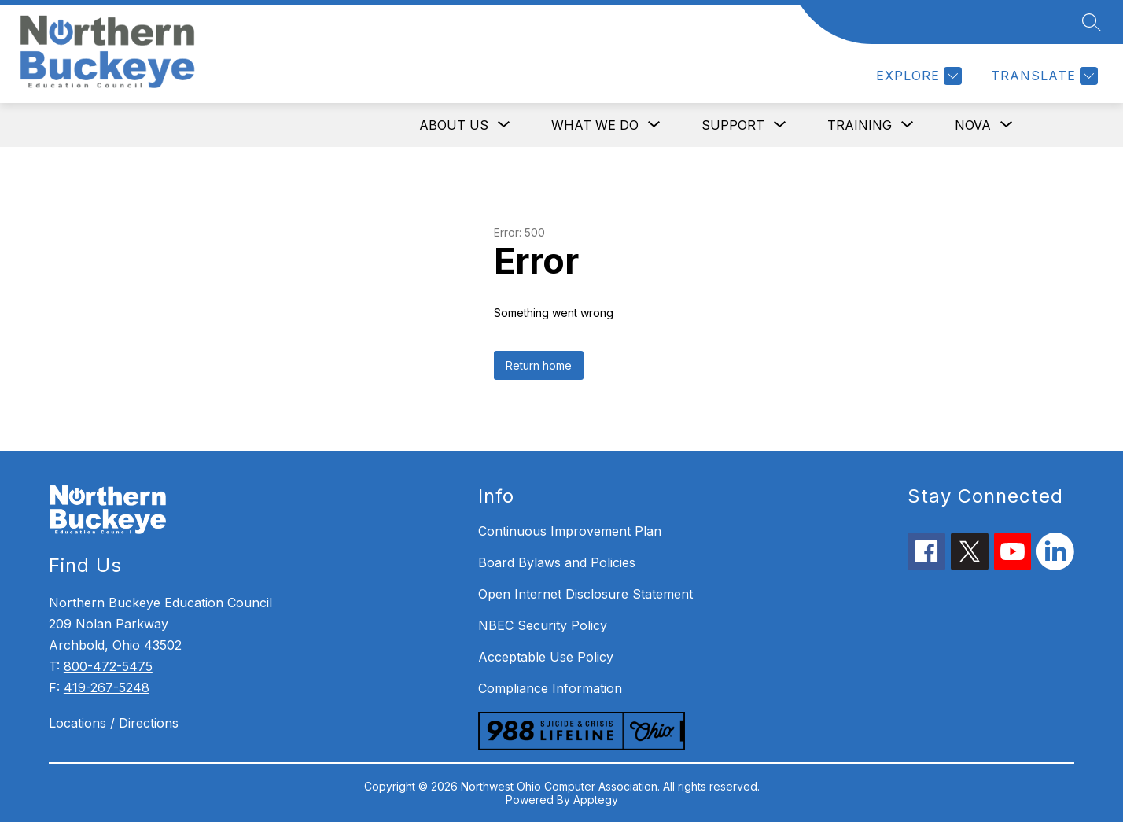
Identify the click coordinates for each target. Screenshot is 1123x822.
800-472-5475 (108, 666)
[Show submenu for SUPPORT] (732, 125)
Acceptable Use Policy (545, 657)
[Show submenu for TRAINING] (859, 125)
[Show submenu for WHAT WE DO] (595, 125)
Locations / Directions (114, 723)
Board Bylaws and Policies (556, 562)
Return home (539, 365)
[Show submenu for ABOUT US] (453, 125)
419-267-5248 (106, 687)
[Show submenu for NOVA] (973, 125)
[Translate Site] (1042, 76)
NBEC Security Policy (542, 625)
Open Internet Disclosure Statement (585, 594)
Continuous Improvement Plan (569, 531)
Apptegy (595, 799)
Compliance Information (550, 688)
